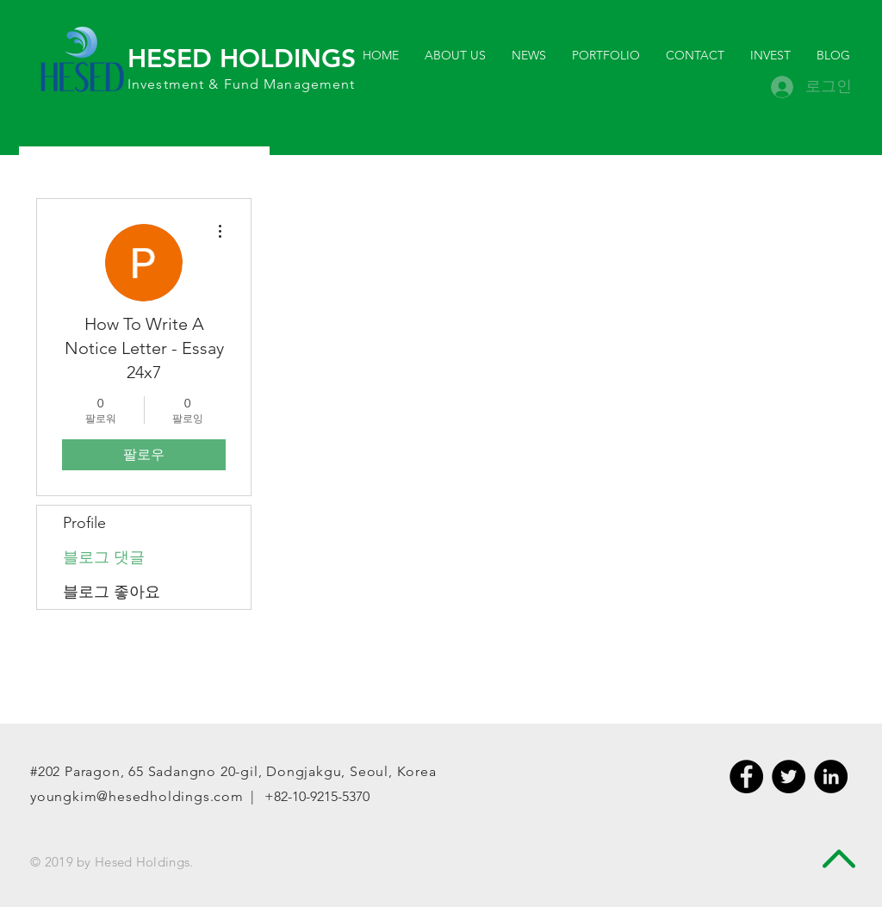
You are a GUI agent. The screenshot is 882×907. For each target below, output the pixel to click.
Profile (84, 522)
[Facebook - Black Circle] (746, 776)
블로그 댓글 (104, 557)
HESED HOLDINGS (241, 58)
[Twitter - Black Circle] (788, 776)
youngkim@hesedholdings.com (137, 796)
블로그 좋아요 (111, 591)
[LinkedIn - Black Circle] (831, 776)
